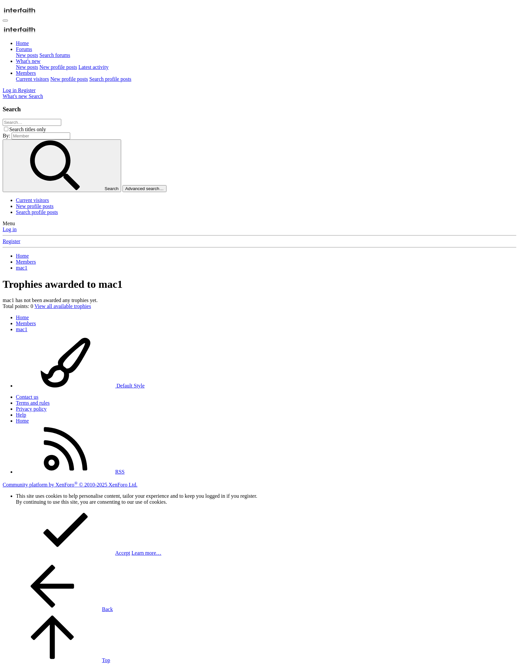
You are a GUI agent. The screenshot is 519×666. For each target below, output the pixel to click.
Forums (24, 49)
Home (22, 43)
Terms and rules (33, 403)
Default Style (80, 385)
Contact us (27, 397)
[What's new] (15, 96)
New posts (27, 55)
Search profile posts (110, 79)
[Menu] (5, 21)
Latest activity (93, 67)
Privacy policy (31, 409)
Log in (10, 229)
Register (11, 241)
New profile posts (58, 67)
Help (21, 415)
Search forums (54, 55)
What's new (28, 61)
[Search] (35, 96)
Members (26, 73)
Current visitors (32, 79)
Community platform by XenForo (70, 484)
